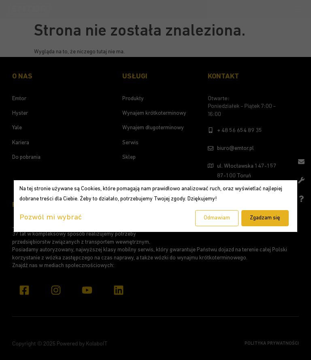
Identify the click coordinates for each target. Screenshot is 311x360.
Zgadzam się (265, 218)
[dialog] (155, 206)
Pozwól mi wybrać (50, 217)
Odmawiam (217, 218)
